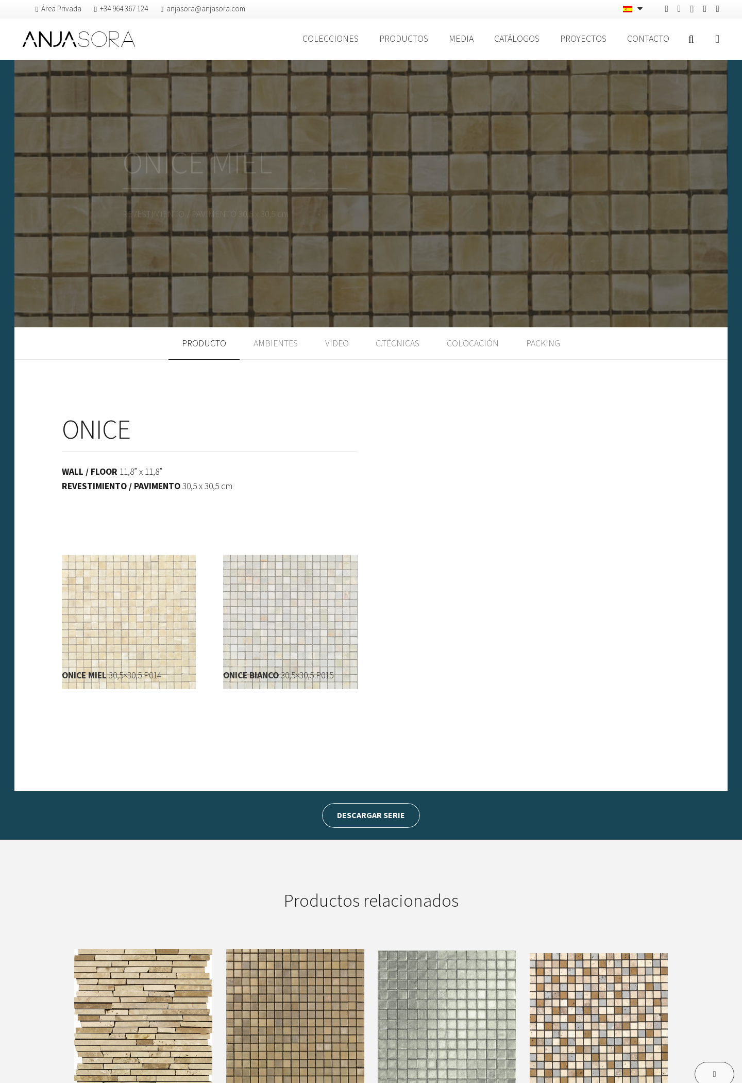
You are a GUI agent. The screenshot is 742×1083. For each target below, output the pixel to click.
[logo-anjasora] (79, 39)
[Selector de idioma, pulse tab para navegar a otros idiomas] (634, 9)
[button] (691, 39)
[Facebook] (666, 8)
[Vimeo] (705, 8)
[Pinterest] (679, 8)
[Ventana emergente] (717, 39)
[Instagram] (692, 9)
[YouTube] (717, 8)
